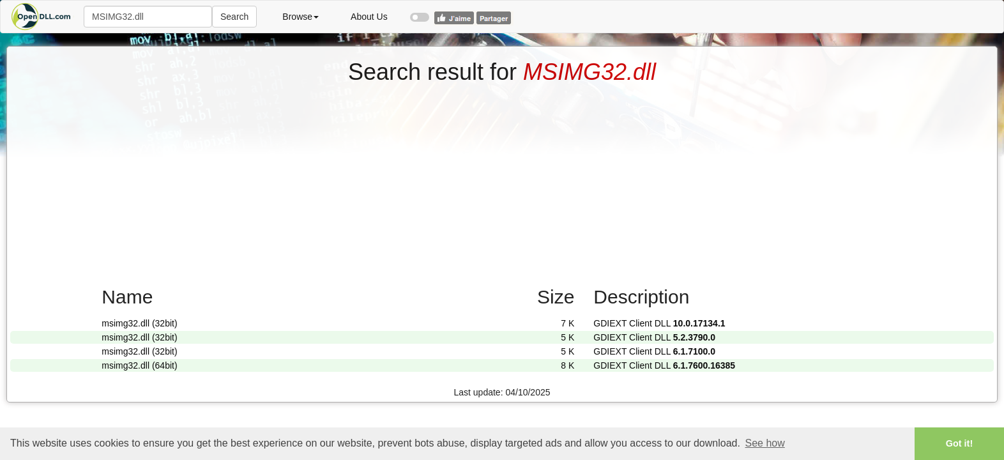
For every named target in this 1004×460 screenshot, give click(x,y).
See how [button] (765, 443)
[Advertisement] (502, 180)
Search (234, 17)
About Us (369, 17)
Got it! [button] (959, 443)
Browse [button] (300, 17)
